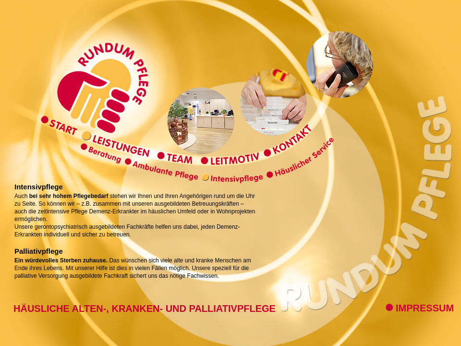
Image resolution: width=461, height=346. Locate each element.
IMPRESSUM (420, 308)
